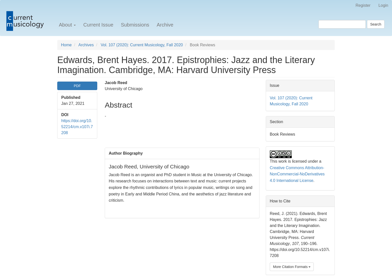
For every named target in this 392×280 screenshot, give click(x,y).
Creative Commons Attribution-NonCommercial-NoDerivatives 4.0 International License (297, 174)
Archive (165, 25)
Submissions (135, 25)
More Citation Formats (291, 267)
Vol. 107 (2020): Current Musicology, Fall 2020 (142, 45)
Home (66, 45)
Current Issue (98, 25)
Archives (86, 45)
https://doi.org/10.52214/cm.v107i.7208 (77, 127)
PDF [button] (77, 86)
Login (383, 5)
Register (363, 5)
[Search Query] (342, 24)
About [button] (67, 25)
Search (375, 24)
